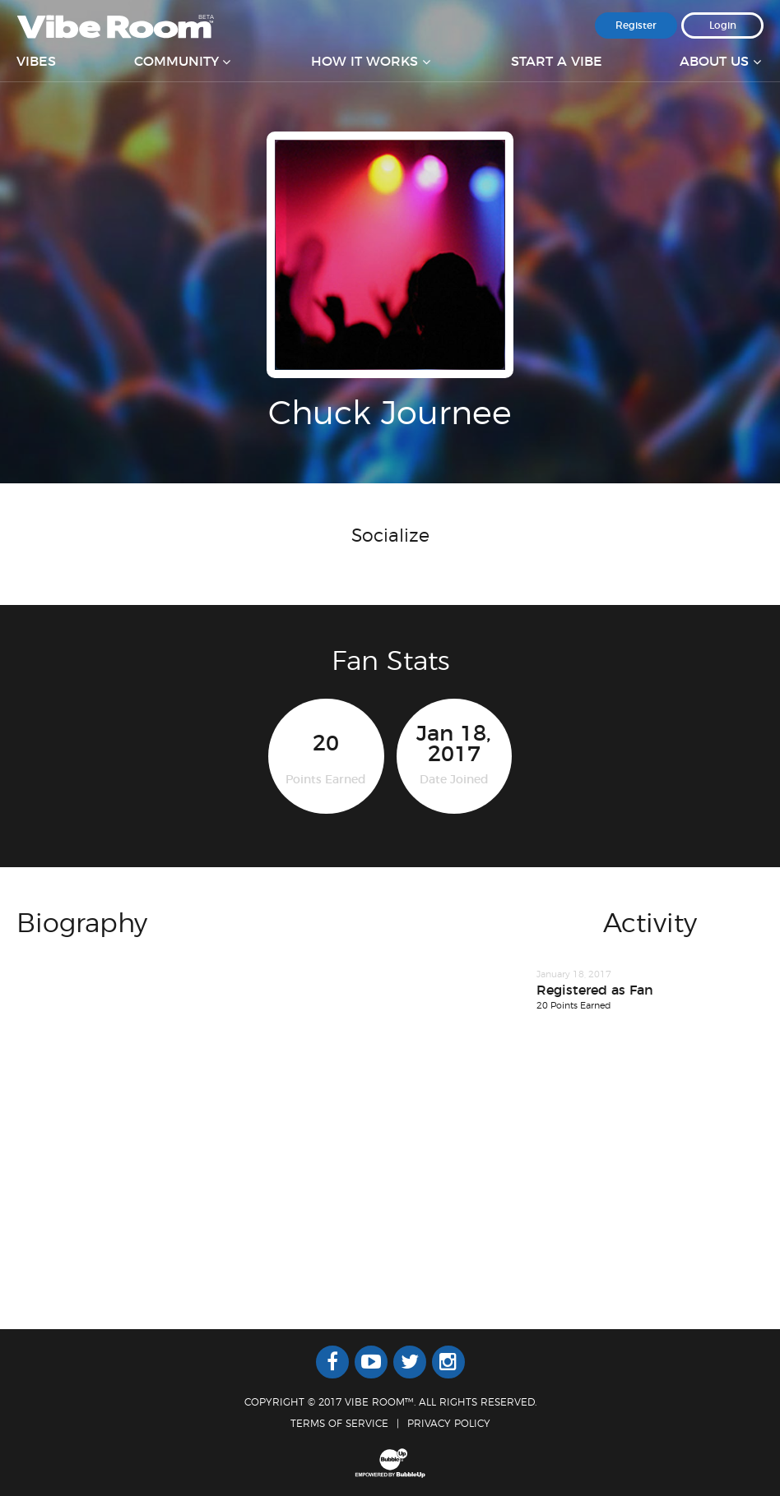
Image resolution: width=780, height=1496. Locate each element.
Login (722, 25)
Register (636, 25)
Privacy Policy (448, 1424)
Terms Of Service (339, 1424)
